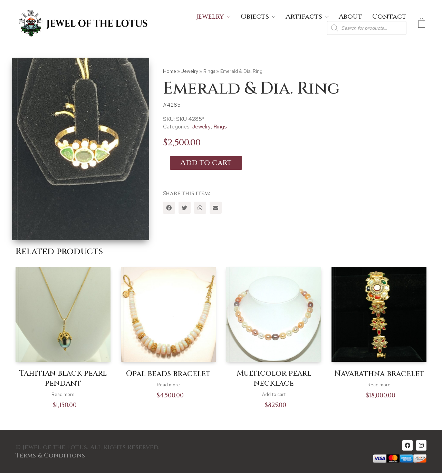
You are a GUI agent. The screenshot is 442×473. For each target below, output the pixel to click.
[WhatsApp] (200, 208)
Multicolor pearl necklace (274, 378)
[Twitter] (185, 208)
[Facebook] (169, 208)
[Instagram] (421, 445)
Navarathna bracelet (379, 374)
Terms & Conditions (50, 456)
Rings (209, 71)
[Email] (216, 208)
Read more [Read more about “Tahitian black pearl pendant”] (63, 394)
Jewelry (189, 71)
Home (169, 71)
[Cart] (421, 23)
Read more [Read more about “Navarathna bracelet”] (379, 385)
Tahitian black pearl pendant (63, 378)
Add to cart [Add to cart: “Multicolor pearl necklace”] (274, 394)
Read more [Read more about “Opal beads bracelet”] (168, 385)
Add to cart (206, 163)
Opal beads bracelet (168, 374)
